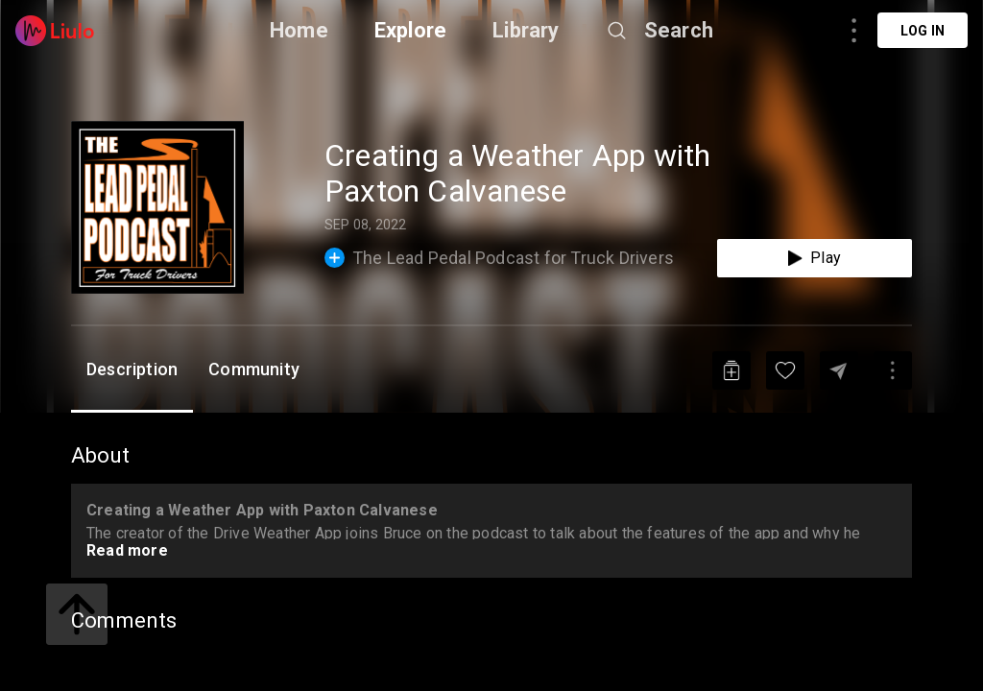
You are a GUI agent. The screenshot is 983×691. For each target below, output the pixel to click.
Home (299, 30)
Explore (410, 30)
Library (525, 30)
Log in (922, 30)
